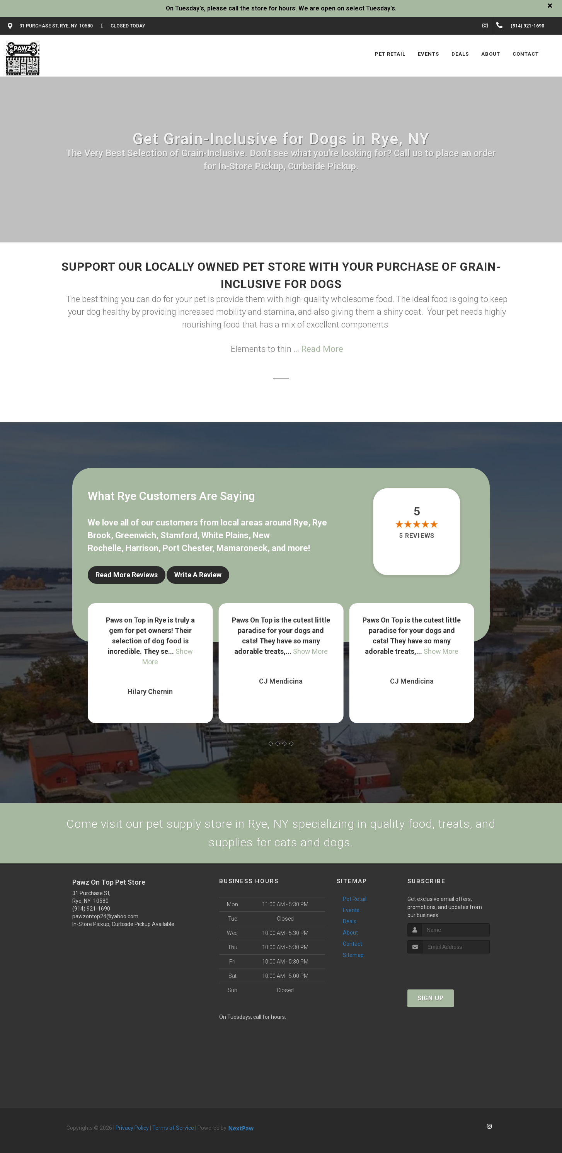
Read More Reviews (126, 575)
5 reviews (416, 536)
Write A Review (197, 575)
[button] (270, 743)
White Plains (225, 535)
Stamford (178, 535)
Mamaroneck (241, 548)
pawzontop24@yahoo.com (105, 916)
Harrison (142, 548)
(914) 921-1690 (91, 909)
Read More (322, 349)
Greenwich (135, 535)
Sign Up (430, 998)
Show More (310, 651)
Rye (300, 522)
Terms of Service (173, 1128)
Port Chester (187, 548)
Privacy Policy (132, 1128)
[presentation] (448, 968)
